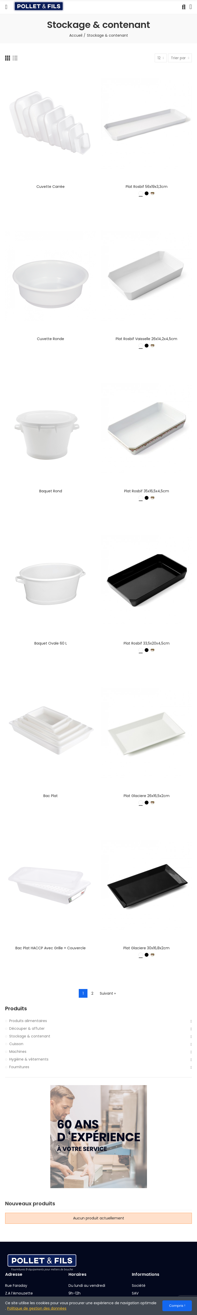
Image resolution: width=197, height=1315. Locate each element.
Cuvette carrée (50, 186)
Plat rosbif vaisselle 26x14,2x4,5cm (146, 338)
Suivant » (108, 993)
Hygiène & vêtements (28, 1059)
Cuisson (16, 1043)
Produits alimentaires (28, 1020)
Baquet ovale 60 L (50, 643)
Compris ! (177, 1305)
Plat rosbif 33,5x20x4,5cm (147, 643)
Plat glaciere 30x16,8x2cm (146, 948)
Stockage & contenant (29, 1036)
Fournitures (19, 1066)
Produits (16, 1008)
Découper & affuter (27, 1028)
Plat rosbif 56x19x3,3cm (147, 186)
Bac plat (50, 795)
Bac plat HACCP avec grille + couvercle (50, 948)
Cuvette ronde (50, 338)
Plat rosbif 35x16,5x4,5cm (146, 491)
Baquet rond (50, 491)
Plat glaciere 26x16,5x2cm (147, 795)
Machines (17, 1051)
